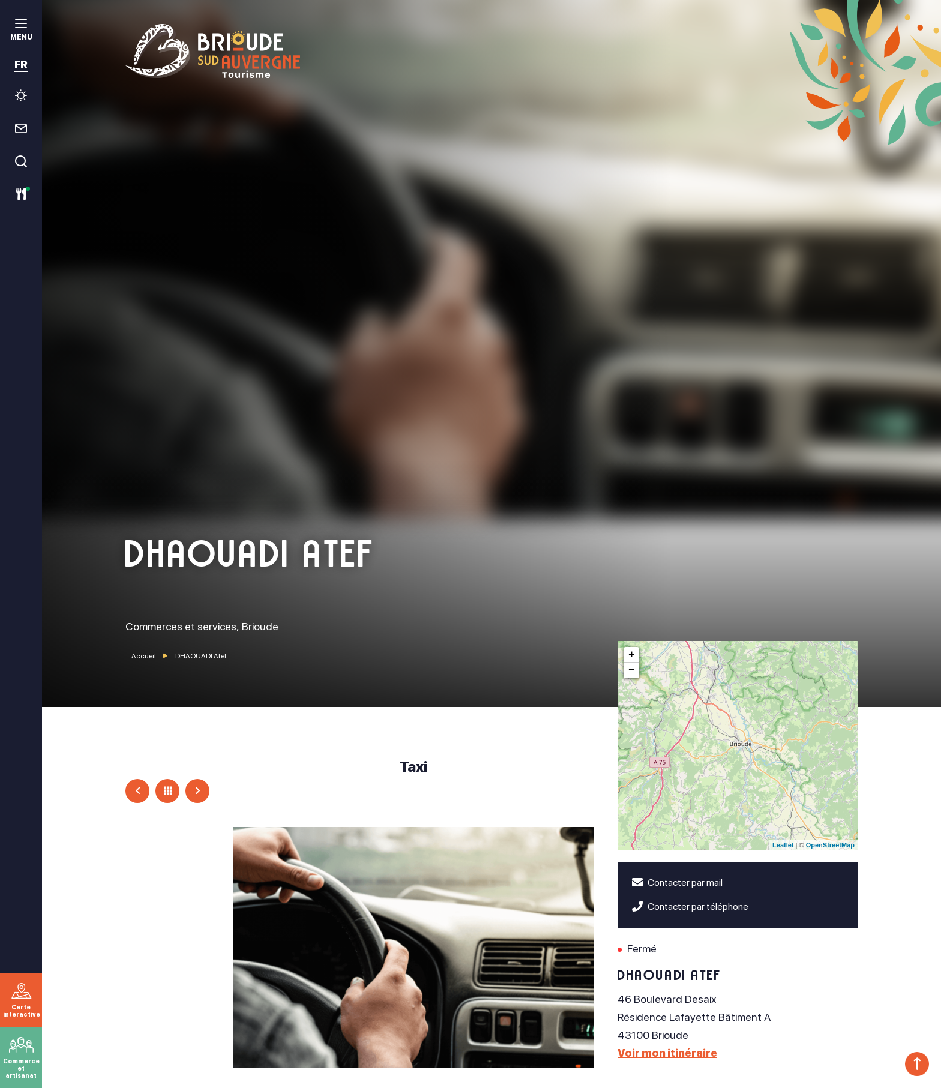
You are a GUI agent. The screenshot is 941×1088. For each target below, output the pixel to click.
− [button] (631, 670)
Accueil (143, 656)
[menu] (21, 31)
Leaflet (782, 845)
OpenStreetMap (830, 845)
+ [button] (631, 655)
